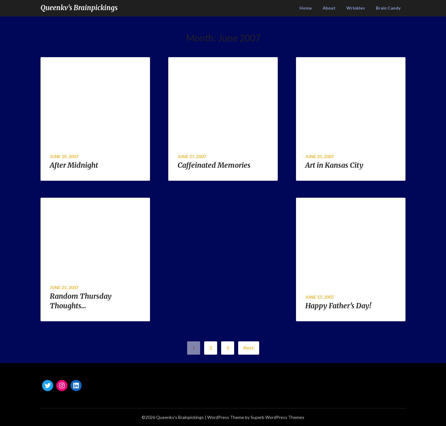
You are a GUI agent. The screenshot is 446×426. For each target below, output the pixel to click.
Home (305, 8)
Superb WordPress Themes (277, 417)
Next (248, 347)
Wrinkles (355, 8)
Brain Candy (388, 8)
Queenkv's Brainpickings (79, 7)
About (329, 8)
